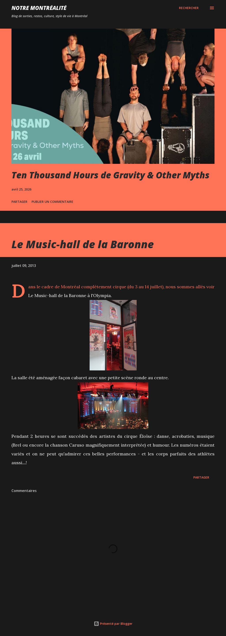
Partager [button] (19, 202)
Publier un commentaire (52, 202)
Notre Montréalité (38, 7)
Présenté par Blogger (113, 623)
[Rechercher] (189, 8)
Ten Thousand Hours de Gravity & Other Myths (110, 175)
